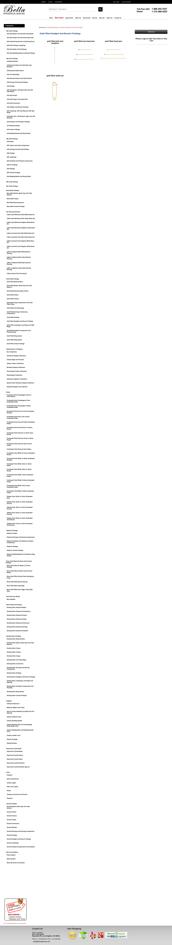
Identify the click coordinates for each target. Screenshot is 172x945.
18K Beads (10, 141)
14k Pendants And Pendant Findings (18, 122)
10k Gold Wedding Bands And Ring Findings (21, 53)
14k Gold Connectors (13, 103)
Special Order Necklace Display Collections (20, 383)
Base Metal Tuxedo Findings (16, 206)
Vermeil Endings (12, 835)
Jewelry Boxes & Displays (14, 349)
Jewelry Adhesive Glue (14, 717)
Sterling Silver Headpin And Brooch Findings (21, 677)
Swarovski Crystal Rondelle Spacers (18, 767)
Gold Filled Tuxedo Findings (15, 343)
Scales (9, 790)
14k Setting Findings (13, 125)
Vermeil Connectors (13, 823)
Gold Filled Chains (12, 295)
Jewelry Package (12, 739)
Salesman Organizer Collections (17, 379)
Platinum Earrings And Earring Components (21, 537)
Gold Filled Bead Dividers (15, 281)
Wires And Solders (12, 852)
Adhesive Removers (13, 703)
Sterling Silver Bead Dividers (16, 639)
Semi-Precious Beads (13, 596)
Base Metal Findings (12, 190)
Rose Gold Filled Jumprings (15, 585)
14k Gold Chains (12, 95)
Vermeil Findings (11, 804)
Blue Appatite (11, 599)
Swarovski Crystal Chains (15, 755)
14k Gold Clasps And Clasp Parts (17, 99)
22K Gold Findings (12, 186)
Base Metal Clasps (12, 198)
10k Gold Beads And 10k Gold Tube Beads (20, 34)
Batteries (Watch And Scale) (15, 707)
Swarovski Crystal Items (13, 748)
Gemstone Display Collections (16, 356)
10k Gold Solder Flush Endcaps (17, 49)
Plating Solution (12, 743)
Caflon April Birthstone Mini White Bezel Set (21, 214)
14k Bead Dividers (12, 61)
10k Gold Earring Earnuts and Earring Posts (20, 41)
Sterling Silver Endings (14, 673)
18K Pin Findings (12, 165)
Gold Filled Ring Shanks (14, 340)
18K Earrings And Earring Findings (18, 149)
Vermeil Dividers (12, 827)
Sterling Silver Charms (14, 652)
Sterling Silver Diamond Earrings (17, 627)
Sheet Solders (11, 859)
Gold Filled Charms (13, 299)
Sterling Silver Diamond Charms (17, 615)
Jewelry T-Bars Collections (15, 363)
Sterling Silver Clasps (13, 656)
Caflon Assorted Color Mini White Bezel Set (20, 233)
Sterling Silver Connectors (15, 663)
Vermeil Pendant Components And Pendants (21, 847)
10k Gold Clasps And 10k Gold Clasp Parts (20, 37)
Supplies (9, 701)
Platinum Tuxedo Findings (15, 550)
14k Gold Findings (12, 58)
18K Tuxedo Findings (13, 172)
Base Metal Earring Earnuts (15, 202)
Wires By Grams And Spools (16, 863)
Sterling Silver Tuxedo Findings (17, 695)
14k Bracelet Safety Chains (15, 70)
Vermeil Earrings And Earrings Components (20, 831)
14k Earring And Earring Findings (17, 82)
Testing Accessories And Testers (17, 794)
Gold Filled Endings (13, 317)
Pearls (8, 392)
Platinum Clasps (12, 533)
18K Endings (11, 153)
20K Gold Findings (12, 182)
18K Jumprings (11, 157)
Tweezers (10, 798)
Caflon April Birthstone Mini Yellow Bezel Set (21, 218)
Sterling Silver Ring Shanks (15, 691)
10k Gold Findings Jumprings (16, 45)
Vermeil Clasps (11, 819)
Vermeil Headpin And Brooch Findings (19, 839)
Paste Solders (11, 855)
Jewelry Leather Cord (13, 735)
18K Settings (11, 168)
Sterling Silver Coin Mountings (16, 660)
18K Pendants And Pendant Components (20, 161)
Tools (8, 772)
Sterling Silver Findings (13, 636)
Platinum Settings (12, 546)
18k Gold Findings (12, 139)
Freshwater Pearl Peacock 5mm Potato (19, 449)
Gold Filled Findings (12, 279)
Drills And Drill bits (13, 779)
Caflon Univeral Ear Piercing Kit (17, 273)
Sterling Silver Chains (13, 648)
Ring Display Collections (14, 375)
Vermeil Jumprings (13, 843)
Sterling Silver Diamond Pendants (17, 631)
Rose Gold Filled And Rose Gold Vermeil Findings (19, 562)
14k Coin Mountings (13, 74)
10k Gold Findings (12, 31)
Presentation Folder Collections (17, 371)
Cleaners (9, 775)
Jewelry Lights (11, 783)
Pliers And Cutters (12, 786)
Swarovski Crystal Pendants (16, 763)
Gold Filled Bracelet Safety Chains (17, 291)
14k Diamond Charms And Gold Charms (19, 78)
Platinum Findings (12, 530)
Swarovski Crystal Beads (15, 751)
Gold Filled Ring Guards (14, 336)
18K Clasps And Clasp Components (18, 145)
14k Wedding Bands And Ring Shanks (19, 133)
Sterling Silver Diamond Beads (16, 607)
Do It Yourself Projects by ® (15, 923)
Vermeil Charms (12, 816)
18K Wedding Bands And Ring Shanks (19, 176)
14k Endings (11, 86)
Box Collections (12, 352)
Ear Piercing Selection (13, 212)
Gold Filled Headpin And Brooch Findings (20, 321)
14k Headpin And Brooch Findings (17, 107)
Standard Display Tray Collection (17, 387)
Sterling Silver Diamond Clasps (16, 619)
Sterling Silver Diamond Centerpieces (18, 611)
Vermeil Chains (11, 812)
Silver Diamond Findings (14, 604)
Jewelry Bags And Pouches (15, 359)
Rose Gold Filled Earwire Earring (17, 582)
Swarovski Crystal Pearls (15, 759)
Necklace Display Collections (16, 367)
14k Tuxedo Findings (13, 129)
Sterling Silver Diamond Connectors (18, 623)
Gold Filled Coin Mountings (15, 308)
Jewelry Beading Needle (14, 721)
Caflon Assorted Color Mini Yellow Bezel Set (21, 237)
